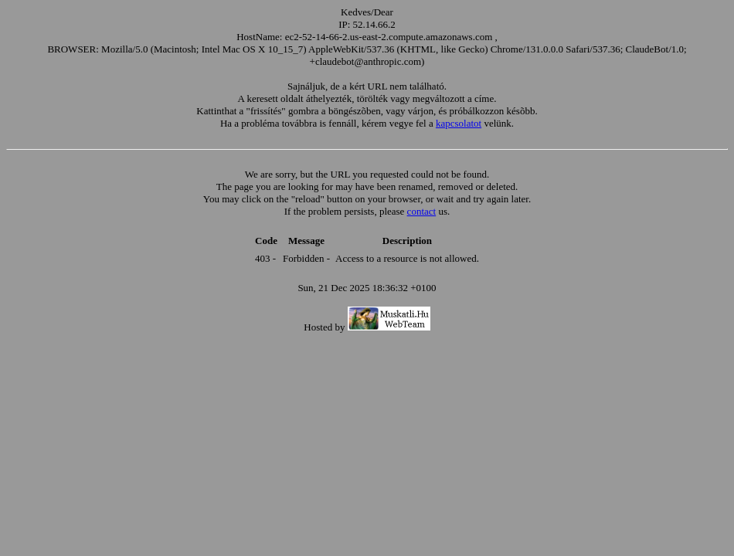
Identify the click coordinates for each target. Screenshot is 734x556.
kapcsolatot (458, 123)
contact (422, 211)
